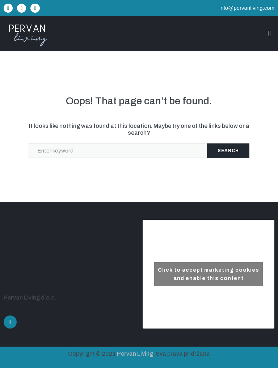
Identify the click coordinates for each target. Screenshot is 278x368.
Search (228, 150)
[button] (269, 34)
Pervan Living (135, 354)
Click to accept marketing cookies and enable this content (208, 274)
